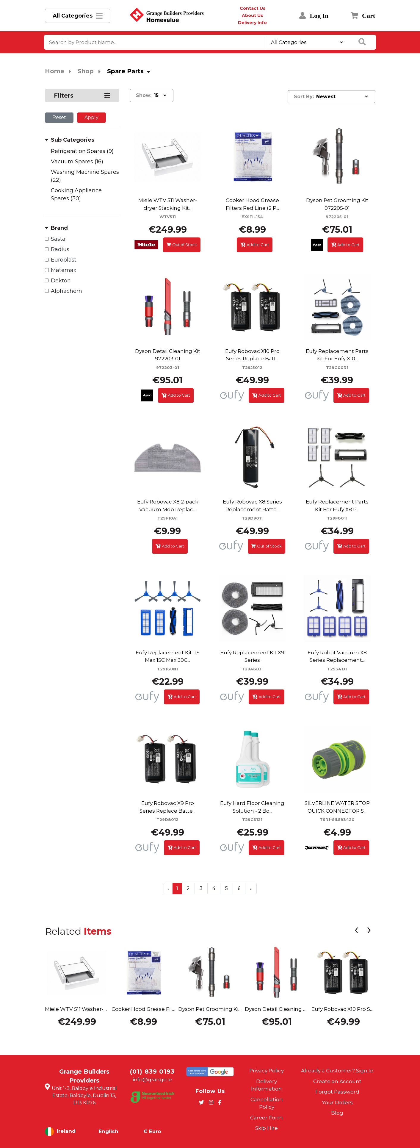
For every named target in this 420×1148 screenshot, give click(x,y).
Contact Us (252, 8)
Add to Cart (254, 244)
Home (54, 71)
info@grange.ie (152, 1080)
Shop (86, 71)
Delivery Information (266, 1085)
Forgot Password (337, 1092)
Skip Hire (266, 1128)
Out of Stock (182, 244)
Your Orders (337, 1102)
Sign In (365, 1071)
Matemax (63, 270)
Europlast (63, 259)
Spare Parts (125, 71)
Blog (337, 1113)
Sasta (58, 239)
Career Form (266, 1118)
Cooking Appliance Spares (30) (76, 194)
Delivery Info (252, 22)
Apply (91, 117)
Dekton (61, 280)
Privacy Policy (266, 1071)
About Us (252, 15)
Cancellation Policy (266, 1103)
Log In (313, 15)
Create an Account (337, 1081)
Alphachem (66, 291)
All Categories (73, 15)
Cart (363, 15)
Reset (59, 117)
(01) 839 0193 (152, 1071)
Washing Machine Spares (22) (85, 176)
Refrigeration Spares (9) (82, 151)
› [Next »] (251, 888)
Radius (60, 249)
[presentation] (356, 931)
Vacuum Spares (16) (77, 161)
